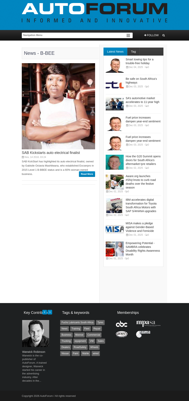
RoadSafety (80, 347)
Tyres (100, 322)
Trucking (66, 341)
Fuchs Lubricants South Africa (77, 322)
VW (92, 341)
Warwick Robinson (33, 351)
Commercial (93, 334)
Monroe (79, 334)
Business (66, 334)
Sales (101, 341)
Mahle (85, 353)
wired (96, 353)
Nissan (65, 353)
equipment (80, 341)
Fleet (87, 328)
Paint (75, 353)
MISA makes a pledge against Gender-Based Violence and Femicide (140, 227)
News (65, 328)
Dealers (66, 347)
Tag (133, 51)
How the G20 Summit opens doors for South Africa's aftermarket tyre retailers (143, 160)
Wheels (94, 347)
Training (76, 328)
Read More (87, 174)
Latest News (115, 51)
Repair (97, 328)
